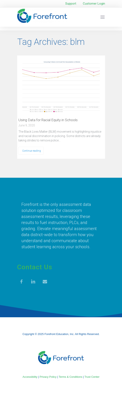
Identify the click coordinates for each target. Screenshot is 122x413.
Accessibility (30, 376)
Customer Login (94, 3)
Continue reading (31, 150)
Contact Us (34, 267)
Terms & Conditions (70, 376)
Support (70, 3)
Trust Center (92, 376)
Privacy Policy (48, 376)
